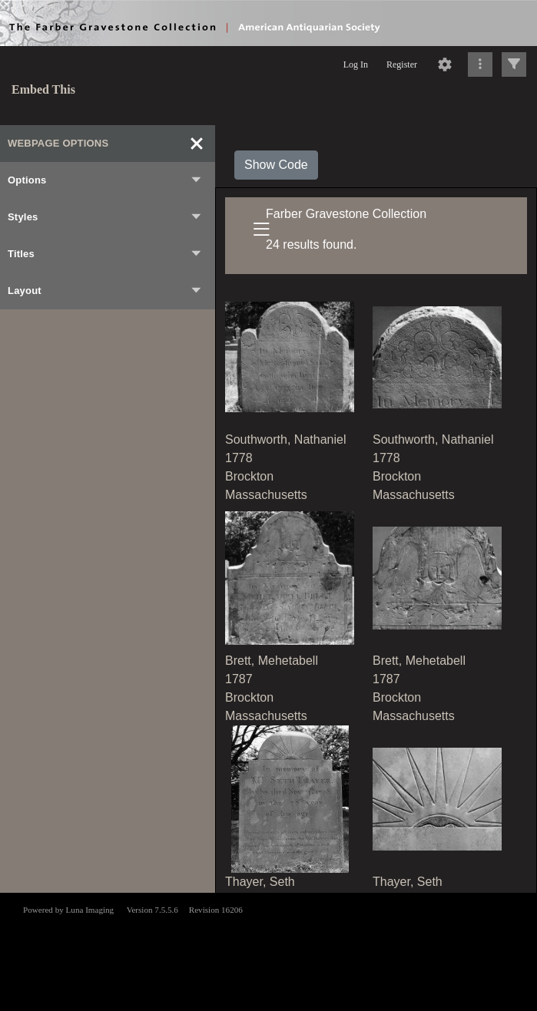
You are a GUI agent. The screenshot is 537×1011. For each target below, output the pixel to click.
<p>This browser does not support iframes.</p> (268, 950)
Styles (105, 217)
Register (401, 64)
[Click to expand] (514, 64)
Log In (355, 64)
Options (105, 180)
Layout (105, 291)
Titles (105, 254)
